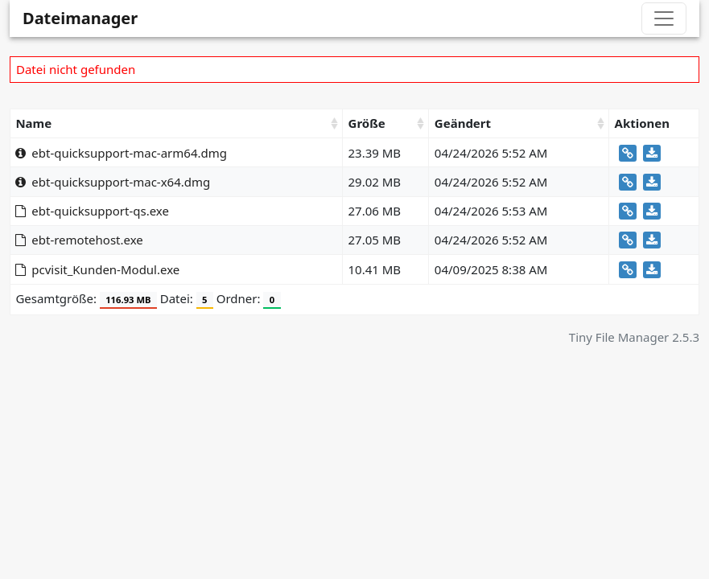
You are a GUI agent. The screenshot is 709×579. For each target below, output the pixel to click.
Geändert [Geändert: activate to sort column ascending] (463, 123)
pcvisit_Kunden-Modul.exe (97, 269)
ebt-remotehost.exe (78, 240)
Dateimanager (80, 18)
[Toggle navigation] (663, 18)
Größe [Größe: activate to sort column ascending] (366, 123)
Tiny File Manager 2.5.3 (634, 337)
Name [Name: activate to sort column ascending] (33, 123)
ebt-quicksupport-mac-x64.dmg (112, 182)
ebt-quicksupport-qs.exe (92, 211)
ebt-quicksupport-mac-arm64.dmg (121, 153)
